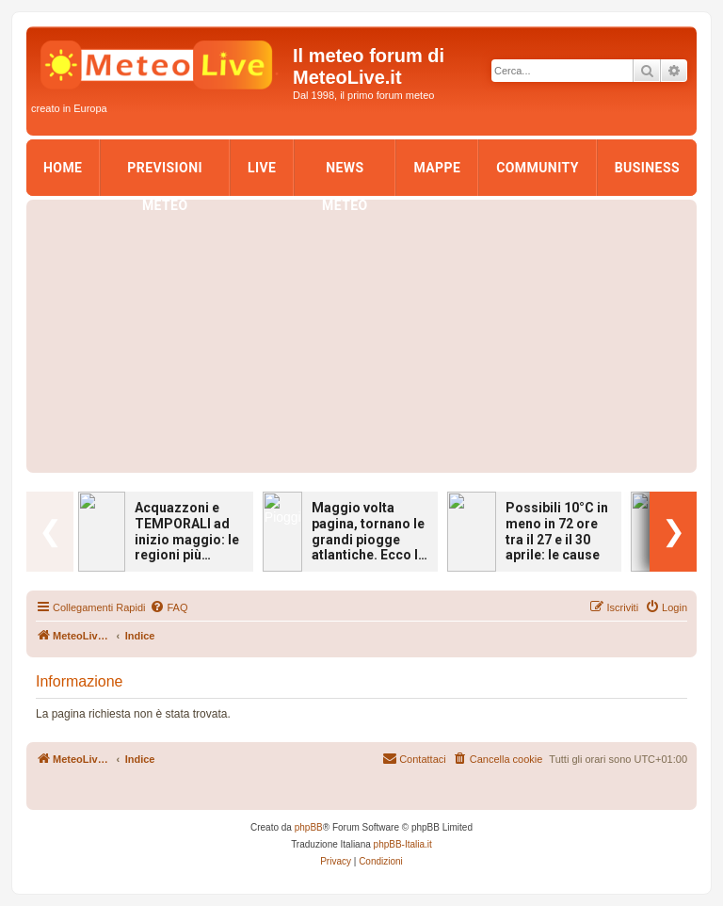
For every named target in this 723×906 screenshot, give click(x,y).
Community (537, 167)
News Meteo (345, 173)
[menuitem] (168, 607)
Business (647, 167)
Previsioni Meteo (164, 173)
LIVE (262, 167)
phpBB (309, 827)
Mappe (436, 167)
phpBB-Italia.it (403, 844)
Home (62, 167)
